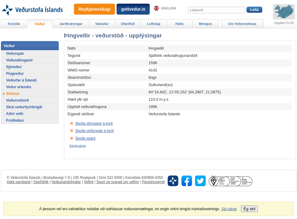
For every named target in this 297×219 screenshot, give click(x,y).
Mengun (205, 24)
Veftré (88, 182)
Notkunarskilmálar (66, 182)
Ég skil (249, 209)
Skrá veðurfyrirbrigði (24, 107)
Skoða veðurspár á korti (94, 131)
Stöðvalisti (77, 146)
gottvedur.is (133, 9)
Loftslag (153, 24)
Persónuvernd (153, 182)
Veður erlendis (18, 87)
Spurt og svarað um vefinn (117, 182)
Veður (40, 24)
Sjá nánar (229, 209)
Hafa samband (18, 182)
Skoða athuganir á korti (94, 123)
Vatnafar (102, 24)
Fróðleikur (15, 120)
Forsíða (14, 24)
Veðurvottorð (17, 100)
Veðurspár (15, 53)
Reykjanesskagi (94, 9)
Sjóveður (14, 67)
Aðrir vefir (14, 114)
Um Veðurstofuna (242, 24)
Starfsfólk (41, 182)
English (168, 8)
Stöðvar (13, 94)
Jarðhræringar (70, 24)
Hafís (180, 24)
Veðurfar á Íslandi (21, 80)
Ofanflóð (128, 24)
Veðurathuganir (19, 60)
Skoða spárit (85, 138)
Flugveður (15, 73)
